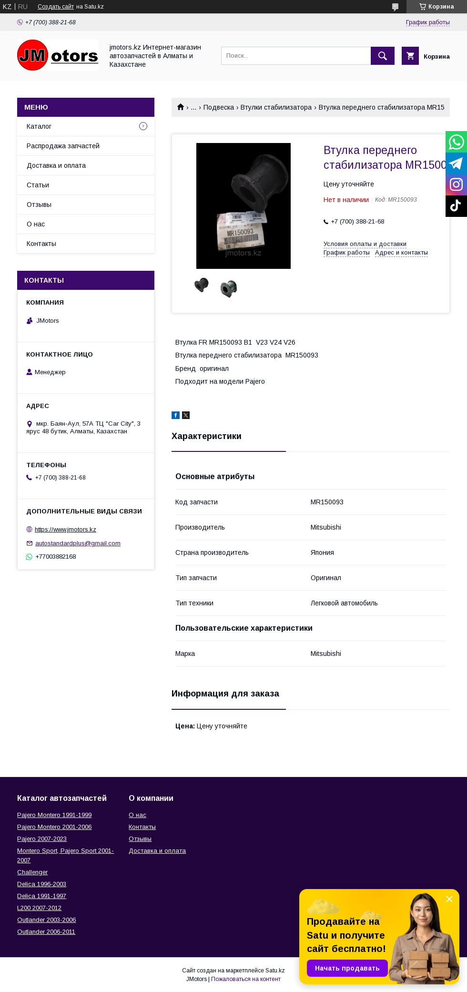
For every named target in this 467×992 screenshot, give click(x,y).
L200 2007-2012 (39, 907)
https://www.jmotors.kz (65, 529)
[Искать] (383, 56)
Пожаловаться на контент (246, 979)
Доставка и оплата (56, 165)
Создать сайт (56, 6)
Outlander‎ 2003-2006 (46, 919)
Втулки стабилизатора (276, 107)
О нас (36, 224)
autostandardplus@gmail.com (78, 543)
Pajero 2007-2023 (42, 838)
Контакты (41, 243)
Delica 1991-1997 (41, 896)
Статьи (38, 185)
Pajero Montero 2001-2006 (54, 826)
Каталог (39, 126)
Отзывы (39, 204)
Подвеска (218, 107)
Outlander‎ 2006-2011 (46, 931)
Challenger (32, 872)
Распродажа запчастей (63, 146)
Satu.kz (275, 970)
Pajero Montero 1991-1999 (54, 814)
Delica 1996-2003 (41, 884)
